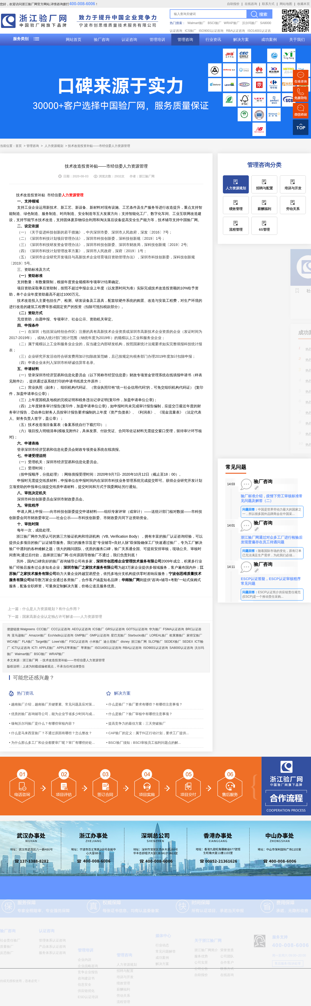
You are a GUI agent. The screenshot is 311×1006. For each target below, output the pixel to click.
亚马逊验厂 (19, 635)
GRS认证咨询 (115, 629)
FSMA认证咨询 (173, 629)
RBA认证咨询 (235, 31)
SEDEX (187, 641)
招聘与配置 (264, 188)
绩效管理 (236, 209)
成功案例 (269, 39)
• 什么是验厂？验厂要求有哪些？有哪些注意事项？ (144, 704)
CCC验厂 (43, 629)
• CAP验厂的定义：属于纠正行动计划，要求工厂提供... (147, 733)
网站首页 (73, 39)
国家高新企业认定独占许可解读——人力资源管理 (62, 616)
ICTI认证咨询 (21, 648)
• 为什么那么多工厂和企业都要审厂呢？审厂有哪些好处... (52, 743)
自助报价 (233, 4)
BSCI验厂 (214, 23)
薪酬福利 (264, 209)
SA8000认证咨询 (181, 648)
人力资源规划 (54, 146)
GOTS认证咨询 (136, 629)
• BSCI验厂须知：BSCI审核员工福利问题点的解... (143, 743)
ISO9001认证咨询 (211, 31)
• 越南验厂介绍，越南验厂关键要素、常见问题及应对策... (52, 704)
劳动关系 (293, 209)
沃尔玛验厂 (250, 23)
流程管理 (236, 229)
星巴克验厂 (118, 635)
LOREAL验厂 (159, 635)
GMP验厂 (81, 635)
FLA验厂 (28, 641)
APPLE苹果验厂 (68, 648)
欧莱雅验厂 (177, 635)
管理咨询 (185, 39)
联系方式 (268, 4)
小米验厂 (95, 641)
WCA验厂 (13, 641)
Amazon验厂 (37, 635)
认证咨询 (129, 39)
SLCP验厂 (155, 641)
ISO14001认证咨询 (108, 648)
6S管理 (264, 229)
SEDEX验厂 (172, 641)
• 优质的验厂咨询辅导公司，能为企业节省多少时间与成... (52, 714)
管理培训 (157, 39)
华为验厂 (155, 629)
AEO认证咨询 (81, 629)
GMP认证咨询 (99, 635)
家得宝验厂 (194, 635)
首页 (19, 146)
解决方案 (241, 39)
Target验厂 (43, 641)
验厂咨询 (101, 39)
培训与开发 (293, 188)
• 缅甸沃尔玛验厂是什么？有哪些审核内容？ (42, 723)
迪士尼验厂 (111, 641)
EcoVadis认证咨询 (60, 635)
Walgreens (27, 629)
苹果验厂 (87, 648)
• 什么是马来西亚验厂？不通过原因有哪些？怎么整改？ (50, 733)
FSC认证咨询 (78, 641)
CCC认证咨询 (60, 629)
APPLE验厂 (47, 648)
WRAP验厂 (231, 23)
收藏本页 (303, 4)
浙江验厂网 (139, 641)
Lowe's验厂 (60, 641)
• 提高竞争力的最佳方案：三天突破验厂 (136, 723)
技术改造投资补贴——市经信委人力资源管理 (74, 660)
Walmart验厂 (196, 23)
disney (125, 641)
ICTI (35, 648)
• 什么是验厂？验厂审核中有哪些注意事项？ (139, 714)
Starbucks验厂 (138, 635)
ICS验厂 (190, 31)
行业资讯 (213, 39)
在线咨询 (251, 4)
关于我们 (297, 39)
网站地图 (286, 4)
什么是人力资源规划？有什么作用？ (51, 609)
